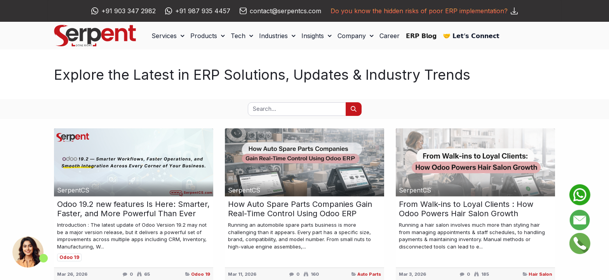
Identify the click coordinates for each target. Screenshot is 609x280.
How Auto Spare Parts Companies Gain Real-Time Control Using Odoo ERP (300, 209)
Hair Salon (540, 274)
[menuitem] (389, 36)
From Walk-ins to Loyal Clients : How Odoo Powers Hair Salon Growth (466, 209)
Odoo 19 (200, 274)
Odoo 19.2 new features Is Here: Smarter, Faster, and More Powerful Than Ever (133, 209)
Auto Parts (369, 274)
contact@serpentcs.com (285, 11)
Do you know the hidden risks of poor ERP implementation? (424, 11)
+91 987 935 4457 (202, 11)
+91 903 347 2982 (128, 11)
